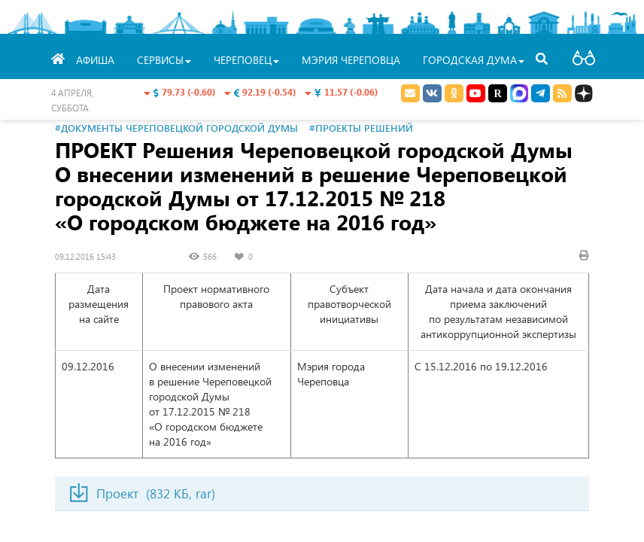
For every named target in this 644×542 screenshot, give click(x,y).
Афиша (95, 60)
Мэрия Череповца (351, 60)
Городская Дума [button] (473, 60)
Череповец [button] (246, 60)
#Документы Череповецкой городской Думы (176, 127)
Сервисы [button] (164, 60)
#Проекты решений (361, 127)
